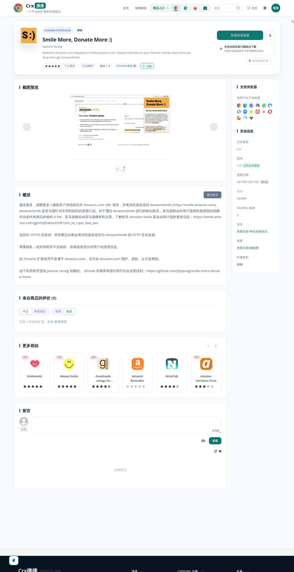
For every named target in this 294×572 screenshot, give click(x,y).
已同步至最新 (251, 165)
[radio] (25, 311)
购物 (79, 30)
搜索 (227, 8)
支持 (252, 8)
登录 (276, 8)
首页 (126, 8)
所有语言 (60, 322)
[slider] (52, 66)
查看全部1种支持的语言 (252, 231)
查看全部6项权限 (248, 248)
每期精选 (141, 8)
